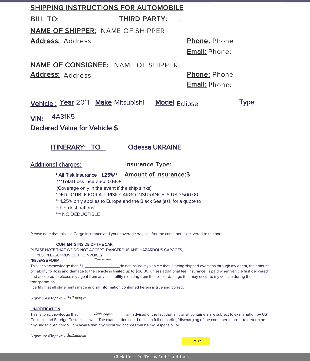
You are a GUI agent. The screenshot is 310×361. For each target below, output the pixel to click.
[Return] (196, 341)
